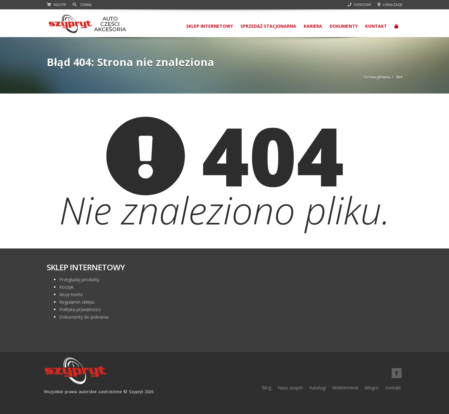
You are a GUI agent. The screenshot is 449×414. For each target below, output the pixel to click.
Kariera (313, 26)
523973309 (359, 4)
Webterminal (345, 388)
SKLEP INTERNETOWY (209, 26)
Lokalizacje (390, 4)
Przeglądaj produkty (79, 279)
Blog (266, 388)
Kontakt (376, 26)
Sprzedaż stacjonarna (268, 26)
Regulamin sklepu (76, 302)
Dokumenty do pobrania (84, 317)
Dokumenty (344, 26)
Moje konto (71, 294)
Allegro (372, 388)
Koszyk (56, 4)
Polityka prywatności (80, 309)
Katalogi (317, 388)
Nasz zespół (290, 388)
